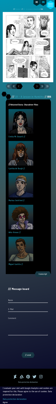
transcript (43, 274)
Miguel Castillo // (21, 251)
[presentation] (28, 344)
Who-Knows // (21, 219)
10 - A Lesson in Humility (31, 9)
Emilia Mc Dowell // (21, 123)
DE (37, 2)
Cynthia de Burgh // (21, 155)
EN (43, 2)
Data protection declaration (28, 382)
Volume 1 (18, 9)
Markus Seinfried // (21, 187)
